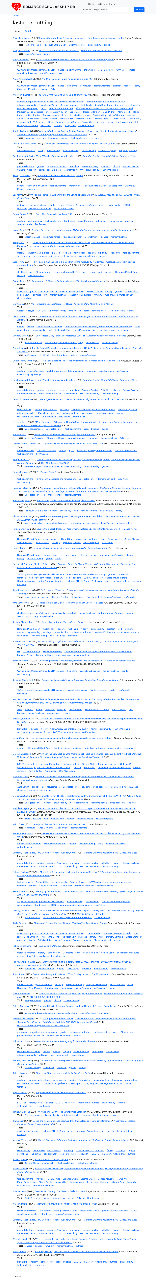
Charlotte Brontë (119, 1210)
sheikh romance (82, 115)
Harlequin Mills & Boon (54, 44)
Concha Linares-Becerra (29, 843)
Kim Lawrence (119, 709)
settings (58, 125)
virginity (98, 294)
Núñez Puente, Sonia (23, 833)
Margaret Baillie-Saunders (30, 112)
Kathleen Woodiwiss (34, 523)
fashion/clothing (33, 44)
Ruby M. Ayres (32, 118)
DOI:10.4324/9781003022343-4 (47, 997)
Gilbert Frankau (118, 118)
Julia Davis (45, 125)
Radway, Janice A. (21, 910)
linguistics (93, 438)
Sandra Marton (131, 539)
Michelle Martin (59, 882)
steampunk (30, 827)
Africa (27, 818)
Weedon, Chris (68, 156)
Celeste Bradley (60, 597)
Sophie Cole (88, 122)
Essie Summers (32, 1198)
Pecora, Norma (20, 891)
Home (91, 4)
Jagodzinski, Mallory (23, 590)
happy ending (33, 632)
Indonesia (30, 138)
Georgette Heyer (25, 310)
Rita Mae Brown (67, 771)
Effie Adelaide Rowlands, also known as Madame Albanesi (104, 108)
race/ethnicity (89, 150)
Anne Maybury (35, 988)
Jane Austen (75, 310)
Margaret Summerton (96, 984)
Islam (102, 539)
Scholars (87, 9)
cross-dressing (24, 409)
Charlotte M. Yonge (48, 105)
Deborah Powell (77, 882)
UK (81, 169)
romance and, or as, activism (90, 1150)
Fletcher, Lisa (19, 422)
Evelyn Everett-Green (56, 112)
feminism (74, 166)
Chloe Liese (39, 1150)
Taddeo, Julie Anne (22, 1060)
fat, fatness (40, 224)
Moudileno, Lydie (21, 808)
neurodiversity (54, 1150)
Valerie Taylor (35, 771)
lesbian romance (25, 882)
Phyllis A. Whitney (75, 984)
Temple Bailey (94, 933)
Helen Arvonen (117, 984)
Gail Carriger (62, 827)
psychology (85, 85)
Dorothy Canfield (114, 936)
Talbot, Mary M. (20, 1073)
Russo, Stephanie (21, 993)
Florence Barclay (91, 112)
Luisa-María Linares (46, 450)
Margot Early (118, 1182)
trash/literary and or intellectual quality (106, 101)
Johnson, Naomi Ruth (23, 680)
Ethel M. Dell (108, 112)
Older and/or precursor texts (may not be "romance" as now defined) (50, 101)
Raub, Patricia (19, 923)
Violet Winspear (116, 115)
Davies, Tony (34, 156)
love (27, 438)
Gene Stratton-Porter (34, 936)
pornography (63, 1055)
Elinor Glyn (75, 112)
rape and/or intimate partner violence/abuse (54, 256)
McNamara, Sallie (21, 796)
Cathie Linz (101, 221)
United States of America (71, 205)
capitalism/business (27, 73)
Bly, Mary (17, 194)
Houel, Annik (19, 548)
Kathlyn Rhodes (32, 115)
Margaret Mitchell (102, 940)
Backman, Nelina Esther (24, 143)
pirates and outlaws (67, 1013)
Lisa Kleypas (54, 1178)
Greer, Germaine (21, 472)
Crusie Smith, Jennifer (24, 360)
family (119, 510)
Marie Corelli (124, 112)
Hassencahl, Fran (21, 500)
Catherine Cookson (26, 169)
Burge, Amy (18, 230)
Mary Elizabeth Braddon (61, 108)
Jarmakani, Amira (21, 602)
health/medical (35, 221)
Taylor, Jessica (20, 1092)
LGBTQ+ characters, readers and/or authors (93, 409)
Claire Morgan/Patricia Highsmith (114, 767)
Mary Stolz (89, 69)
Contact (18, 1276)
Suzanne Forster (77, 44)
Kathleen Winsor (25, 655)
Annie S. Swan (66, 118)
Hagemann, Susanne (23, 488)
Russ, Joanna (19, 974)
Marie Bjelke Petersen (46, 409)
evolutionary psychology (29, 374)
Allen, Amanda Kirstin (23, 79)
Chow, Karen (19, 348)
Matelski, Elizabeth (22, 754)
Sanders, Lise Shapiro (23, 1018)
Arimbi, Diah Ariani (22, 131)
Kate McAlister (45, 827)
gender (107, 44)
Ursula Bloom (72, 122)
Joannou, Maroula (21, 641)
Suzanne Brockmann (64, 208)
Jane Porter (107, 542)
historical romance (34, 429)
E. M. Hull (66, 115)
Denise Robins (55, 122)
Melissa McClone (106, 1178)
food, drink (70, 125)
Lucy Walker (123, 479)
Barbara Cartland (130, 166)
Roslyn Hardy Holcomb (98, 1182)
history (41, 150)
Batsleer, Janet (20, 156)
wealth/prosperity (107, 150)
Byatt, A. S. (18, 304)
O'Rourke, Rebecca (51, 156)
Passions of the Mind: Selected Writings (94, 304)
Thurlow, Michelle (21, 1111)
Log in (112, 4)
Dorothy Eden (51, 988)
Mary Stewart (45, 1210)
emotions (128, 748)
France (93, 555)
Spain (71, 450)
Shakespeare (115, 185)
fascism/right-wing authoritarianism (94, 450)
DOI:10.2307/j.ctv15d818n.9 (55, 463)
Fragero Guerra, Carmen (24, 443)
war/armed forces (95, 205)
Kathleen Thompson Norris (117, 933)
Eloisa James (115, 221)
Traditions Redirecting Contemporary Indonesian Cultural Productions (52, 134)
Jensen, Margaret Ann (23, 622)
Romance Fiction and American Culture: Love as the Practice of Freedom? (66, 757)
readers (128, 85)
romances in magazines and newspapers (56, 479)
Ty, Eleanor (18, 1121)
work (50, 330)
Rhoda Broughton (103, 105)
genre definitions (25, 166)
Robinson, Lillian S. (22, 946)
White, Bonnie (19, 1251)
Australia (64, 409)
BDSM (134, 1210)
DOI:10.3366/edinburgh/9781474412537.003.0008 (43, 1025)
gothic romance (32, 917)
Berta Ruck (22, 729)
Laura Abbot (133, 1182)
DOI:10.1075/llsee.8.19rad (89, 914)
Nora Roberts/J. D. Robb (97, 709)
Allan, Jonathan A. (21, 38)
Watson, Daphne (21, 1203)
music (115, 1115)
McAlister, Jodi (20, 776)
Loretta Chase (88, 1178)
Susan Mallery (115, 539)
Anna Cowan (23, 786)
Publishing (72, 85)
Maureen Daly (48, 89)
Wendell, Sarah (20, 1239)
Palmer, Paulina (20, 872)
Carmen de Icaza (25, 450)
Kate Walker (85, 1080)
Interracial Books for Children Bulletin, (32, 564)
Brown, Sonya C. (20, 214)
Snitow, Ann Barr (21, 1041)
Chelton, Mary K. (21, 335)
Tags (96, 9)
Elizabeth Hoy (99, 115)
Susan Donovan (85, 221)
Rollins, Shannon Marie (24, 961)
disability (58, 577)
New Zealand (93, 1198)
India (19, 709)
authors (93, 539)
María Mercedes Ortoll (55, 843)
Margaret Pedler (84, 118)
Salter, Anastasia (21, 1006)
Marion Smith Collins (37, 185)
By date (28, 31)
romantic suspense (84, 885)
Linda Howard (75, 709)
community (105, 729)
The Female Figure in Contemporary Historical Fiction (54, 246)
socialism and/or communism (113, 330)
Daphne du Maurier (52, 651)
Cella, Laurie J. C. (21, 316)
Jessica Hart (61, 1182)
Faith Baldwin (44, 940)
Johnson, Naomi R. (22, 660)
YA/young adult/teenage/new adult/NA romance (40, 69)
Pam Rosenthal (94, 597)
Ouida (43, 108)
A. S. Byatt (42, 310)
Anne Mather (78, 1055)
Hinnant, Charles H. (22, 516)
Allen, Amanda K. (21, 59)
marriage (94, 138)
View (17, 31)
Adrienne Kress (118, 968)
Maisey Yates (42, 542)
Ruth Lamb (86, 105)
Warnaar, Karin (20, 1191)
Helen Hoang (23, 1150)
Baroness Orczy (58, 310)
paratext (117, 85)
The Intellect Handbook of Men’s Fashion (101, 50)
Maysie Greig (101, 118)
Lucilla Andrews (124, 122)
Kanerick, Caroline (21, 718)
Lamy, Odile (18, 738)
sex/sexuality (94, 44)
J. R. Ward (22, 205)
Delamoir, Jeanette (22, 399)
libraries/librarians (33, 342)
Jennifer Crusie (24, 224)
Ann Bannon (50, 771)
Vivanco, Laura (20, 1159)
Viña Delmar (54, 936)
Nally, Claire (18, 824)
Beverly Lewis (52, 1115)
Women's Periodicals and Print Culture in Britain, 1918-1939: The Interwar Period (57, 1022)
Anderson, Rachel (21, 94)
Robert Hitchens (51, 115)
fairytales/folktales (125, 69)
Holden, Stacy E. (21, 529)
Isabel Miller (42, 882)
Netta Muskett (49, 118)
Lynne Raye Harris (72, 542)
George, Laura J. (21, 459)
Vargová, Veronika (21, 1140)
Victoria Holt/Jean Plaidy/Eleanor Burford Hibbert (67, 917)
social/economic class (51, 73)
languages (53, 138)
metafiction (75, 185)
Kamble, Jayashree (22, 699)
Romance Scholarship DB (49, 7)
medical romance (105, 122)
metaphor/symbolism (94, 748)
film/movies (87, 413)
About (104, 9)
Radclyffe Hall (36, 1102)
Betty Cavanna (74, 69)
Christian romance (69, 105)
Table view (101, 4)
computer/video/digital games (40, 1013)
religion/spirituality (26, 105)
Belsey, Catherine (21, 175)
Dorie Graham (77, 1182)
